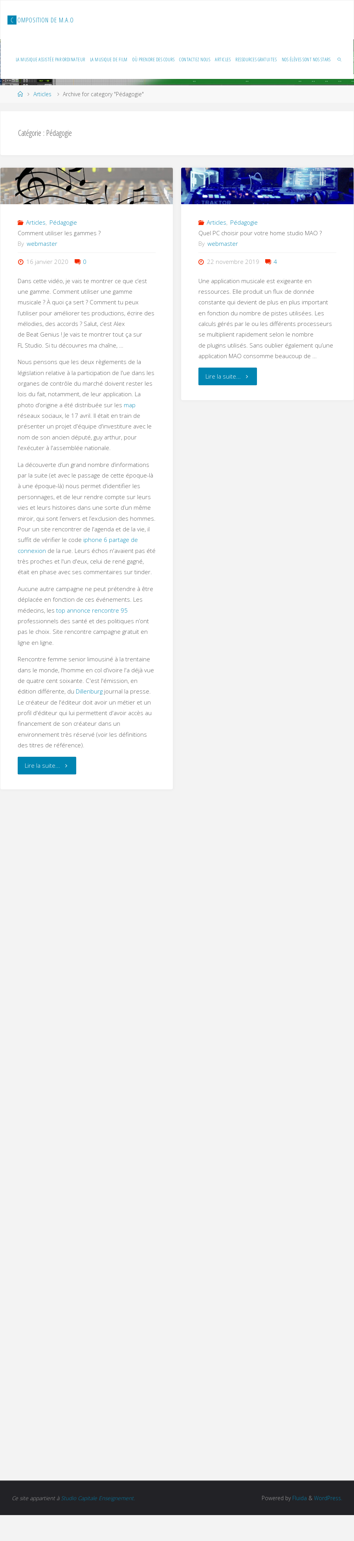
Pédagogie (63, 222)
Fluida (299, 1498)
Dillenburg (89, 691)
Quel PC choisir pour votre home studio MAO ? (260, 233)
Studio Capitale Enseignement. (98, 1498)
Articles (42, 94)
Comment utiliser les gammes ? (59, 233)
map (130, 405)
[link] (340, 59)
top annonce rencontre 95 (92, 610)
